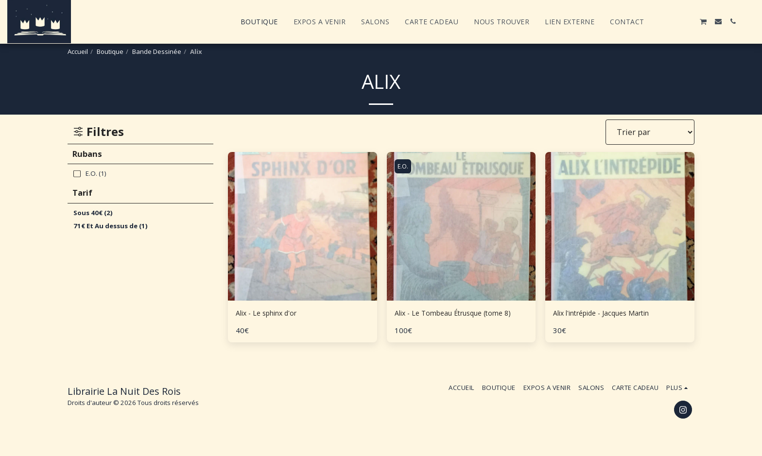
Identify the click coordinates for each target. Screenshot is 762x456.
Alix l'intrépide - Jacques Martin (612, 314)
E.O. (404, 166)
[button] (659, 21)
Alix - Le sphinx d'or (273, 314)
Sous (93, 212)
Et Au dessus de (110, 225)
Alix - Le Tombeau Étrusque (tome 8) (459, 320)
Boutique (110, 51)
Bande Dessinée (156, 51)
